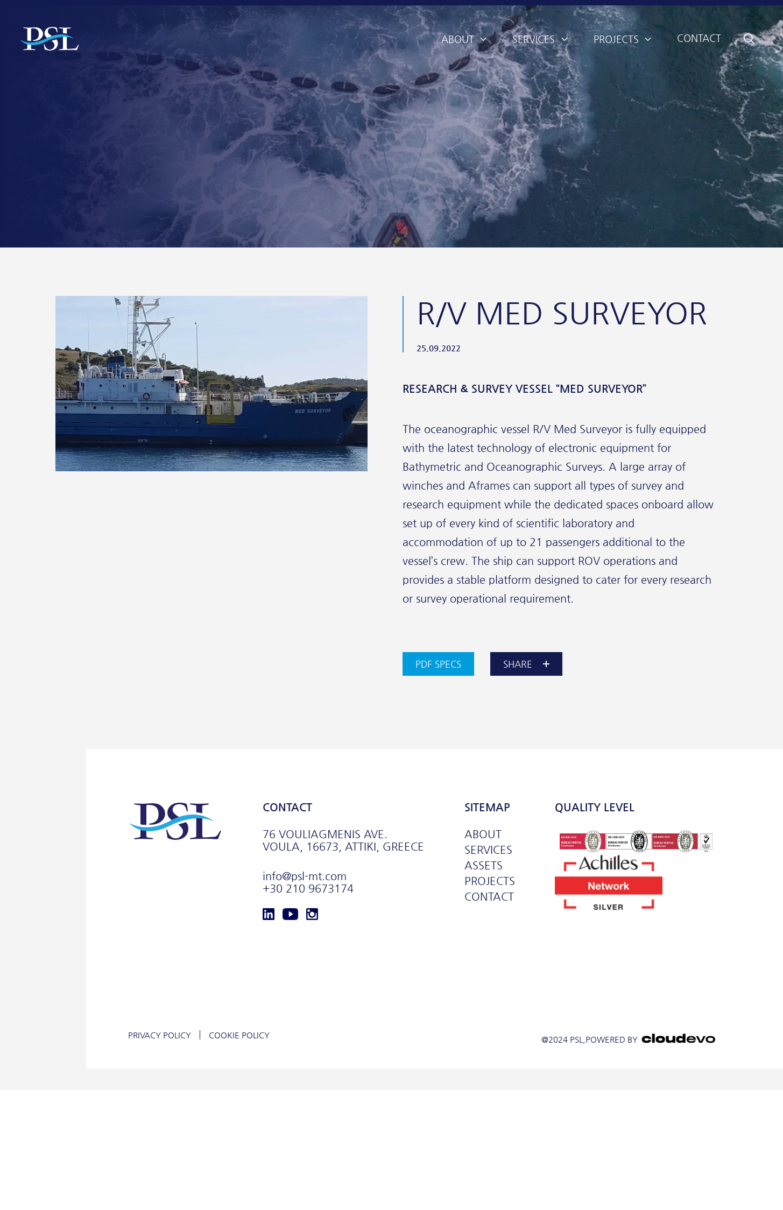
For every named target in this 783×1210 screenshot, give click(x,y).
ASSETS (483, 865)
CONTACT (489, 896)
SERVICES (488, 850)
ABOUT (483, 834)
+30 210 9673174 (308, 888)
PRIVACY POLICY (159, 1034)
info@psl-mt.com (305, 876)
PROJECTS (489, 881)
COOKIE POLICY (239, 1034)
